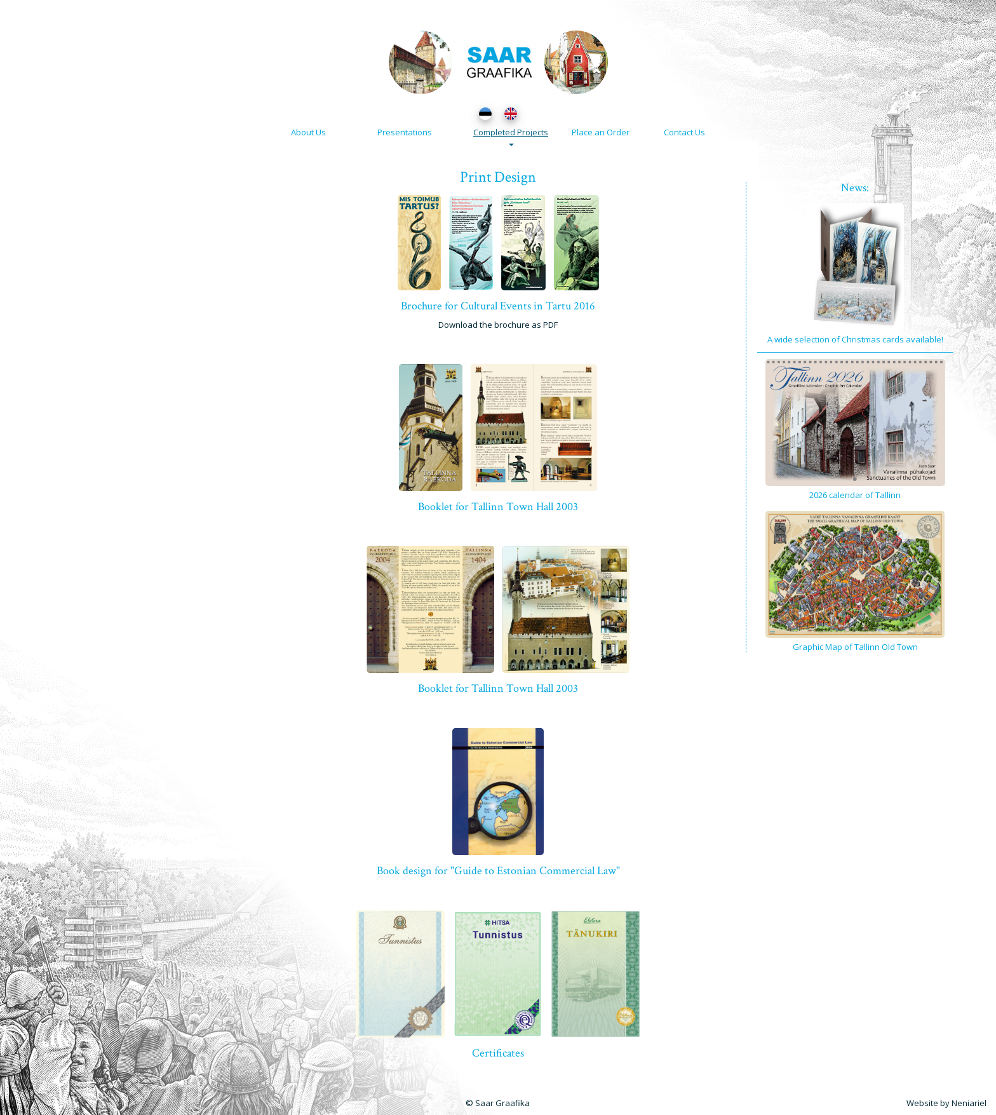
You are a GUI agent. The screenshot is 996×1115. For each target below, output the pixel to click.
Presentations (404, 132)
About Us (308, 132)
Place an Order (600, 132)
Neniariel (969, 1103)
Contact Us (684, 132)
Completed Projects (510, 136)
